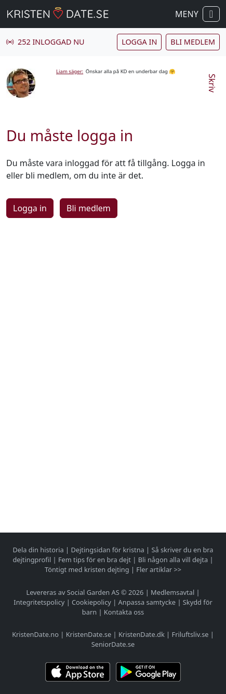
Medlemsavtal (172, 592)
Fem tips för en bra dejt (94, 559)
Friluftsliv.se (190, 634)
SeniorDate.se (113, 644)
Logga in (139, 42)
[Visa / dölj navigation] (211, 14)
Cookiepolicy (91, 602)
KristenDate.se (89, 634)
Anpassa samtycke (147, 602)
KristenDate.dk (141, 634)
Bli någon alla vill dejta (173, 559)
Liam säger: (69, 71)
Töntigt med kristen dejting (87, 569)
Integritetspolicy (39, 602)
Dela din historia (37, 549)
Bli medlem (192, 42)
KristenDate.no (35, 634)
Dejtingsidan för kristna (107, 549)
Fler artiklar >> (158, 569)
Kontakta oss (124, 612)
